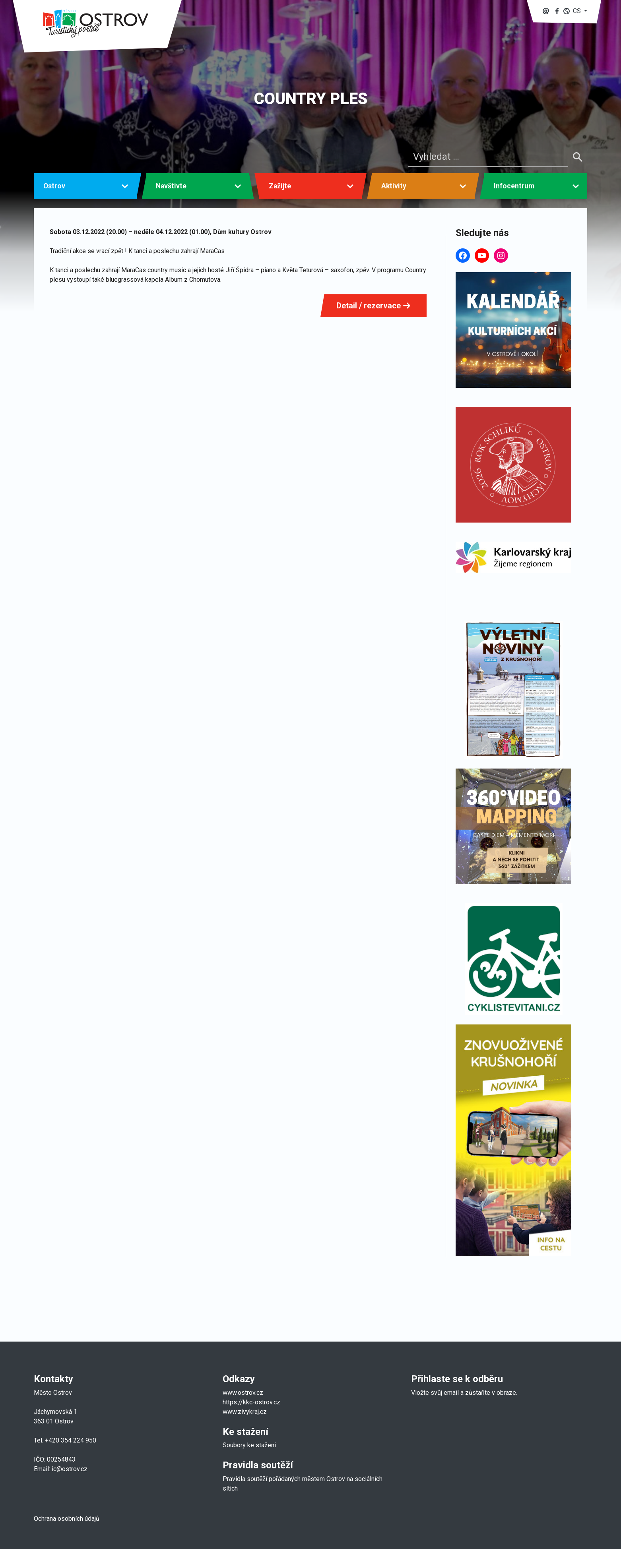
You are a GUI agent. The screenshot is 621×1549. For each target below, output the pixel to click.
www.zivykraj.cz (245, 1411)
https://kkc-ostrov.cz (251, 1402)
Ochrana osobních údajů (66, 1518)
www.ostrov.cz (243, 1392)
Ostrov (54, 186)
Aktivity (393, 186)
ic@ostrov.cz (69, 1469)
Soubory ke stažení (249, 1445)
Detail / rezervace (373, 305)
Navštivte (171, 186)
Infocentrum (514, 186)
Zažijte (280, 186)
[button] (575, 11)
